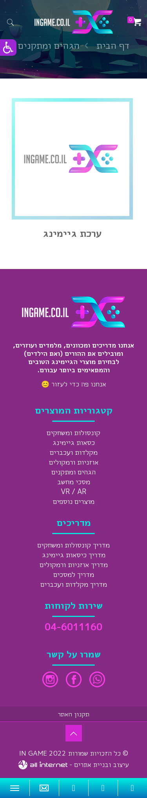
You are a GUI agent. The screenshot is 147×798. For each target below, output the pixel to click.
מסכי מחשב (73, 482)
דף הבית (112, 45)
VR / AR (73, 491)
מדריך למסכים (73, 574)
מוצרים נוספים (73, 501)
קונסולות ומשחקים (73, 432)
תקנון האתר (73, 714)
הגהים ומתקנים (73, 472)
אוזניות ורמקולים (73, 462)
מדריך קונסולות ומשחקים (73, 545)
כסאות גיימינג (74, 442)
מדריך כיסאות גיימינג (73, 555)
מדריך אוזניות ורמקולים (74, 564)
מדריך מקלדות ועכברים (73, 584)
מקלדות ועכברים (74, 452)
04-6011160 (73, 626)
